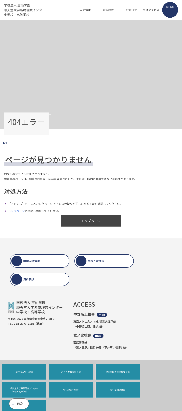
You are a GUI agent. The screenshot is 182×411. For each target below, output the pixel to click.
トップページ (16, 211)
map (102, 315)
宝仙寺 (113, 390)
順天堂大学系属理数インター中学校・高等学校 (159, 372)
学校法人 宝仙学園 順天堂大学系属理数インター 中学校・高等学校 (24, 10)
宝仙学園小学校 (23, 390)
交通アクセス (151, 10)
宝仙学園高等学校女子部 (113, 372)
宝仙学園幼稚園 (68, 390)
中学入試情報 (31, 261)
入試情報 (85, 10)
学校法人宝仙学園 (23, 372)
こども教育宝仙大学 (68, 372)
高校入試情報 (96, 261)
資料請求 (108, 10)
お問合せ (131, 10)
